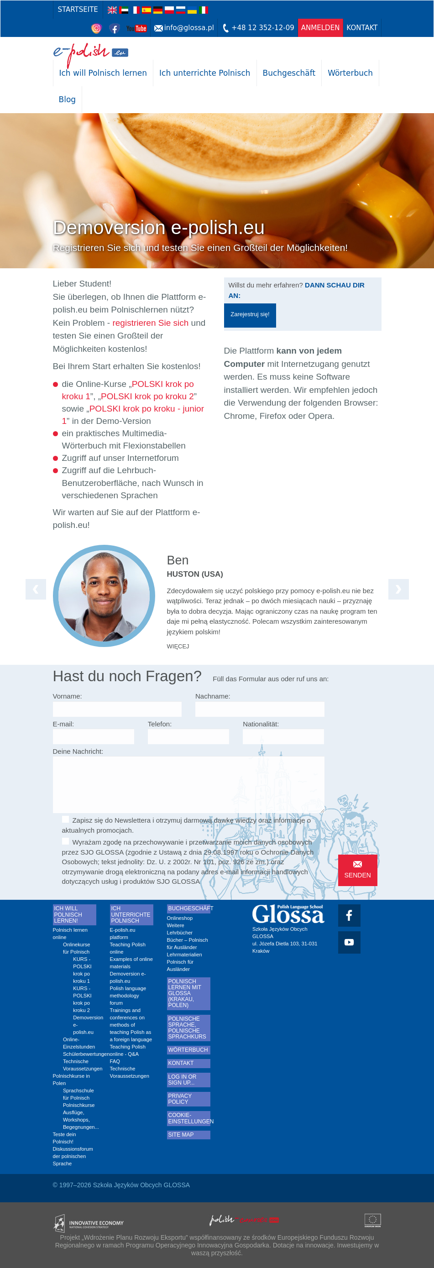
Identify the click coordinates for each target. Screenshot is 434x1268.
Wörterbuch (350, 73)
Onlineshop (180, 918)
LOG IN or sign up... (182, 1080)
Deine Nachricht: (78, 751)
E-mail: (63, 724)
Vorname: (67, 696)
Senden (358, 875)
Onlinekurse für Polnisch (76, 948)
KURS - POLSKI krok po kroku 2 (82, 999)
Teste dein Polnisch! (64, 1138)
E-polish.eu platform (123, 933)
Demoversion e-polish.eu (84, 1025)
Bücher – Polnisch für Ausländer (187, 943)
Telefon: (160, 724)
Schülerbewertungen (79, 1054)
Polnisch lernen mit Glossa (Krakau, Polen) (184, 994)
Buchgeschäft (289, 73)
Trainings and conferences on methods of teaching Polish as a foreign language (131, 1024)
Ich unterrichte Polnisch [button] (205, 73)
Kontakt (361, 28)
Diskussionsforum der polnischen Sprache (73, 1156)
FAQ (115, 1061)
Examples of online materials (131, 962)
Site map (181, 1135)
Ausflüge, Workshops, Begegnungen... (79, 1120)
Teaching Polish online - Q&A (128, 1050)
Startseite (78, 9)
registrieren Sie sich (150, 323)
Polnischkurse (79, 1105)
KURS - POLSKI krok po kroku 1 (82, 970)
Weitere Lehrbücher (180, 929)
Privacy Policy (180, 1099)
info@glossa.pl (189, 28)
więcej (178, 646)
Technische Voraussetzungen (79, 1065)
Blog (67, 99)
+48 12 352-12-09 (262, 28)
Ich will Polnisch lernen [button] (103, 73)
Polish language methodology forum (128, 996)
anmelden (320, 28)
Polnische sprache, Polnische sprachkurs (187, 1028)
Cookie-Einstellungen (188, 1118)
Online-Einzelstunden (79, 1043)
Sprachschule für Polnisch (78, 1094)
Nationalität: (261, 724)
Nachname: (212, 696)
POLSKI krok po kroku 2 (147, 396)
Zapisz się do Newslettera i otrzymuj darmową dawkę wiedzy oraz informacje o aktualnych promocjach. (186, 825)
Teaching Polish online (128, 948)
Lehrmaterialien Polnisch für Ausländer (184, 962)
